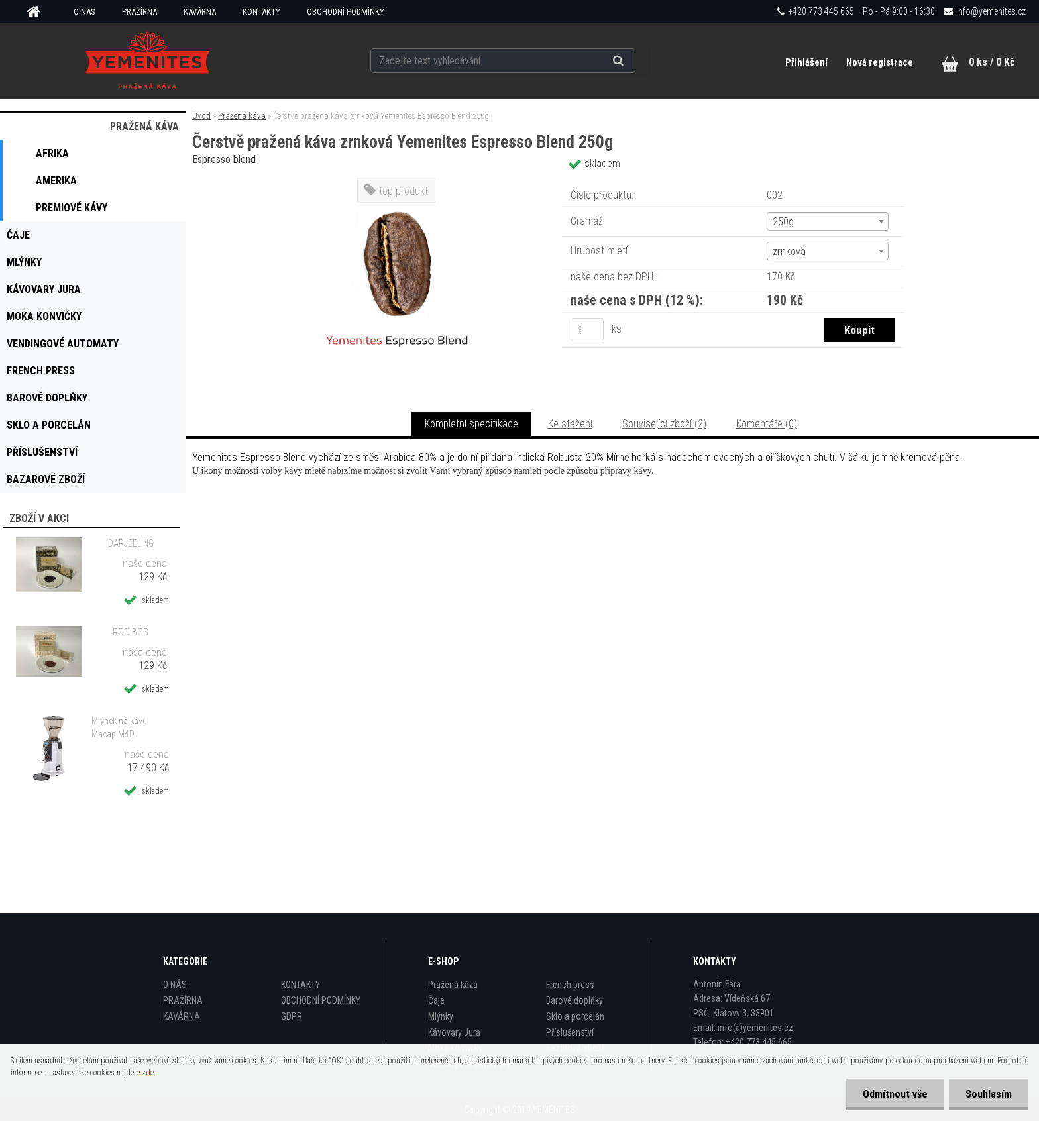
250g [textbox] (783, 221)
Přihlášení (807, 62)
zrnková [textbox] (789, 251)
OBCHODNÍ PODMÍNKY (345, 12)
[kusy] (587, 329)
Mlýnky (440, 1016)
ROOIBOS (130, 632)
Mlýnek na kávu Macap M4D (119, 727)
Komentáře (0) (766, 423)
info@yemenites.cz (991, 11)
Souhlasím (988, 1094)
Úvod (201, 116)
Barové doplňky (574, 1000)
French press (570, 984)
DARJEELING (131, 543)
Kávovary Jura (454, 1032)
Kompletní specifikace (471, 423)
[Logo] (147, 60)
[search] (634, 61)
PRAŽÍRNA (139, 12)
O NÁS (84, 12)
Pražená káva (242, 116)
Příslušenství (570, 1032)
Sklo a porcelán (575, 1016)
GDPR (291, 1016)
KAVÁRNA (200, 12)
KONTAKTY (261, 12)
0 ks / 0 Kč (991, 62)
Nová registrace (879, 62)
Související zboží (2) (664, 423)
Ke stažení (570, 423)
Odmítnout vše (894, 1094)
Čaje (436, 1000)
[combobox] (827, 221)
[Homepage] (38, 12)
